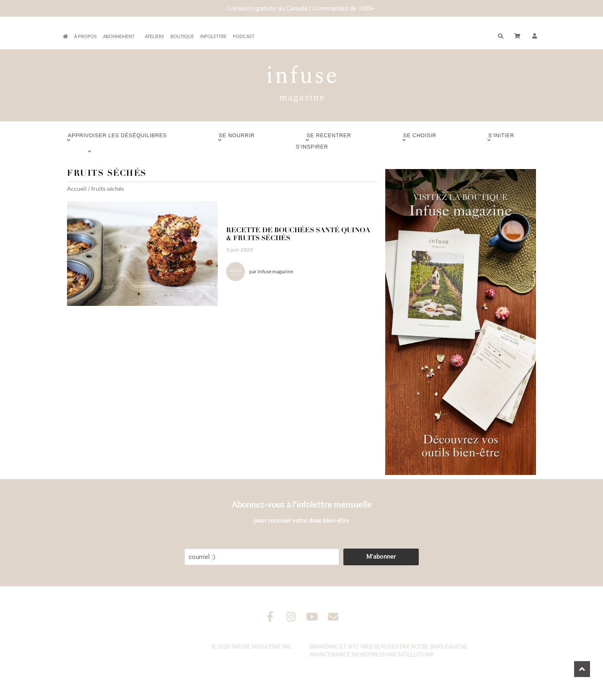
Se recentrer (329, 138)
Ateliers (154, 36)
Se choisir (419, 138)
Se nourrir (237, 138)
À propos (85, 36)
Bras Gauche (449, 646)
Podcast (243, 36)
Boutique (182, 36)
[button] (535, 36)
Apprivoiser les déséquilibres (117, 138)
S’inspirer (312, 149)
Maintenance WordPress (347, 654)
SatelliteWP (415, 654)
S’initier (501, 138)
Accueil (77, 188)
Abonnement (121, 36)
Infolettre (213, 36)
